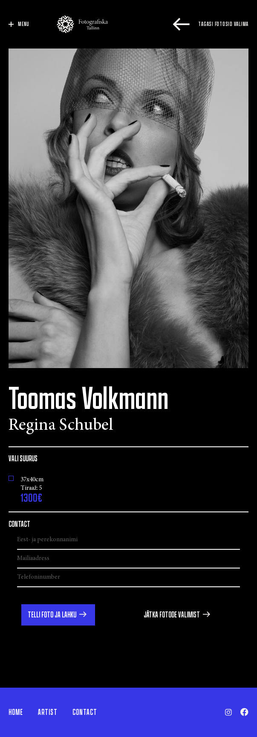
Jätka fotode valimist (172, 615)
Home (16, 712)
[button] (58, 615)
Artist (48, 712)
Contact (84, 712)
